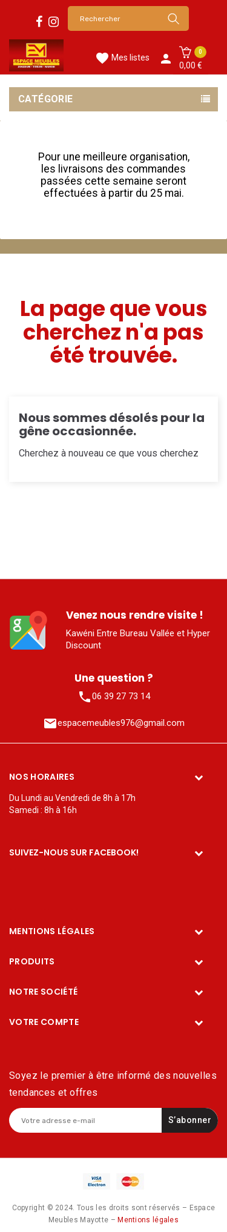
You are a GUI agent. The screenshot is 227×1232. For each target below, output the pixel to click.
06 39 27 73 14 (113, 697)
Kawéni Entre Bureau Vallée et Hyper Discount (138, 639)
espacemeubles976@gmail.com (114, 723)
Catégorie (45, 99)
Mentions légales (148, 1220)
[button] (190, 58)
